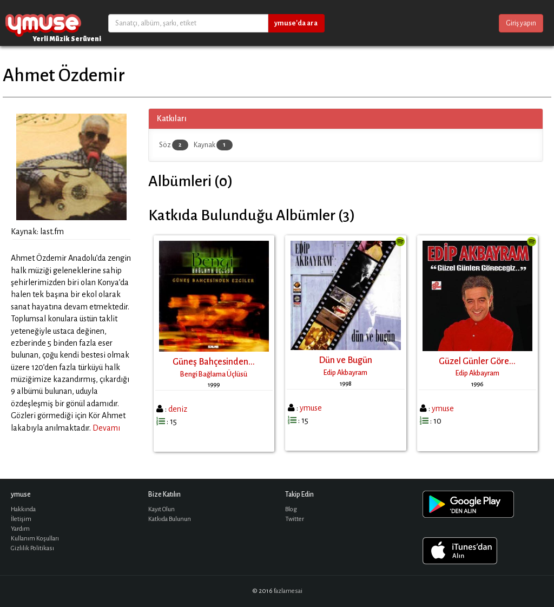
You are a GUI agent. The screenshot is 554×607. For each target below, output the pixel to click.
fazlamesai (288, 591)
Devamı (106, 428)
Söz (173, 145)
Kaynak (213, 145)
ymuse (43, 23)
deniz (177, 409)
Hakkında (23, 509)
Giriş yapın (521, 23)
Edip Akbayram (345, 373)
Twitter (294, 519)
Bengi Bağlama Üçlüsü (213, 374)
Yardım (20, 528)
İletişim (21, 519)
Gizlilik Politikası (32, 548)
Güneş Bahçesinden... (214, 362)
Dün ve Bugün (345, 360)
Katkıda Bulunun (169, 519)
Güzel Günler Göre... (477, 361)
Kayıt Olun (161, 509)
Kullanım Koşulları (35, 538)
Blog (291, 509)
